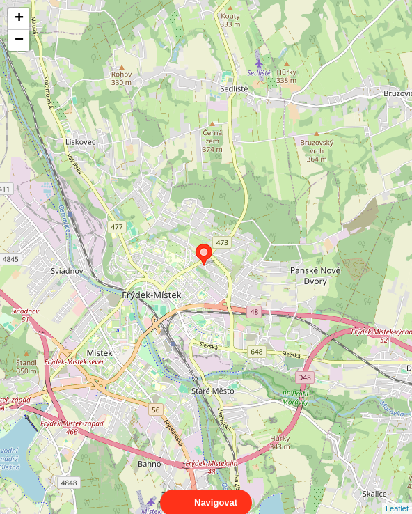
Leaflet (397, 496)
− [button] (19, 40)
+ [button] (19, 18)
